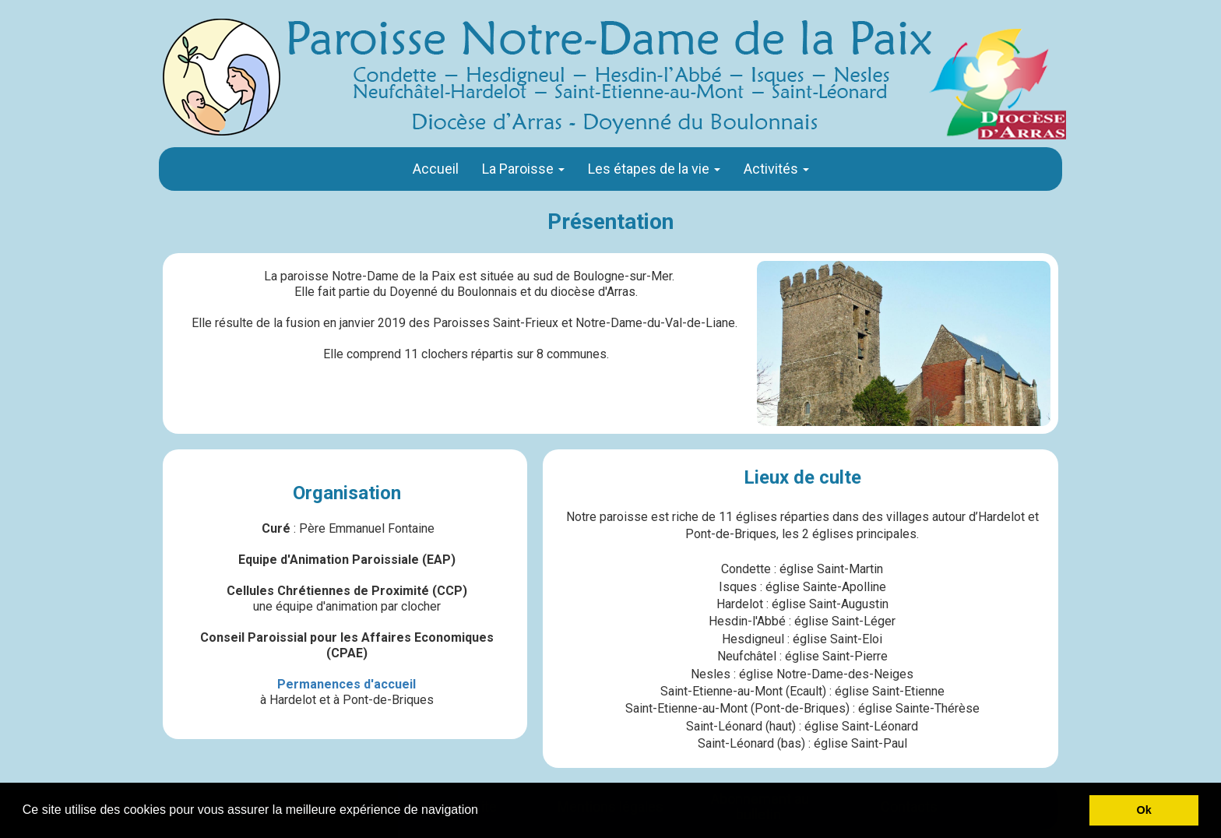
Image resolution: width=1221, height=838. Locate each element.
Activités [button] (776, 168)
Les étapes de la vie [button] (654, 168)
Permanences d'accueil (346, 684)
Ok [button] (1144, 810)
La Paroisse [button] (523, 168)
